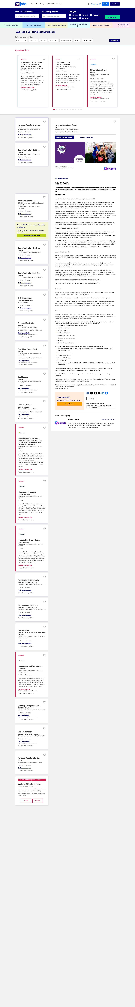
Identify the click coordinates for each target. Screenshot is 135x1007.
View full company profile (109, 419)
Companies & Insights (47, 4)
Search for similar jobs (86, 137)
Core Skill (37, 801)
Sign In (105, 4)
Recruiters (115, 4)
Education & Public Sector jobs (78, 25)
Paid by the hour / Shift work (101, 25)
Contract (73, 18)
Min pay (43, 40)
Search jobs (112, 17)
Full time (83, 15)
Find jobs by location (50, 12)
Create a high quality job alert (33, 235)
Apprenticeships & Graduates (56, 25)
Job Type (72, 12)
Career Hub (34, 4)
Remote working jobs (34, 25)
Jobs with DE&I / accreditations (123, 25)
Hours (77, 40)
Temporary (84, 18)
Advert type (53, 40)
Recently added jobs (11, 25)
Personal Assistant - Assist (66, 125)
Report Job (91, 399)
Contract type (87, 40)
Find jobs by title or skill (24, 12)
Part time (73, 15)
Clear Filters (114, 40)
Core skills (33, 40)
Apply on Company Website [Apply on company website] (64, 137)
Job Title (25, 801)
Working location (66, 40)
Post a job (59, 4)
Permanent (95, 15)
